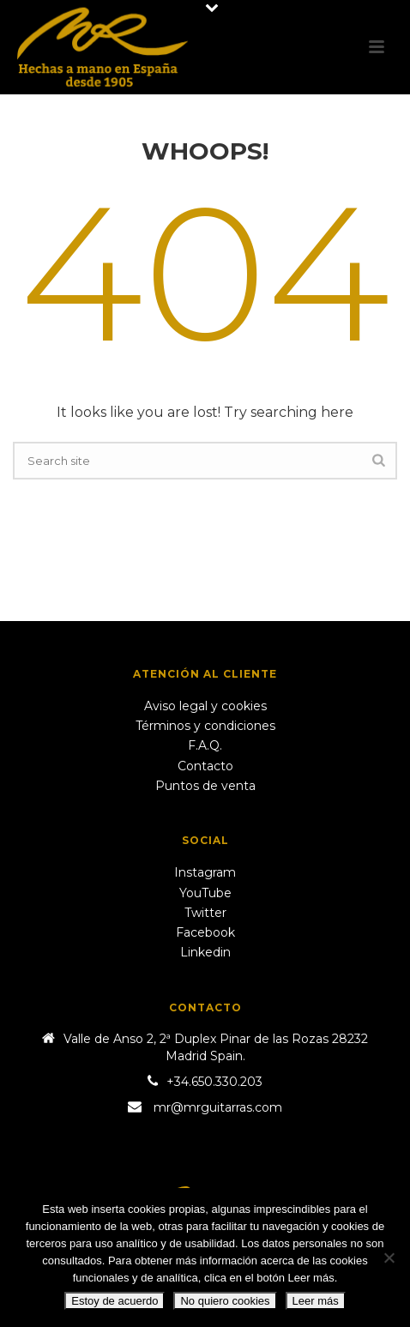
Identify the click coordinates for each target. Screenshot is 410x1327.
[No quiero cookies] (388, 1257)
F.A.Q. (205, 745)
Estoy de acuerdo (114, 1300)
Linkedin (205, 952)
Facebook (205, 932)
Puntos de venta (205, 785)
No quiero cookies (224, 1300)
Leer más (315, 1300)
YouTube (205, 893)
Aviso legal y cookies (205, 706)
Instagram (205, 872)
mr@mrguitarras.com (218, 1107)
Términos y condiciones (205, 725)
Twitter (205, 912)
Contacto (205, 766)
